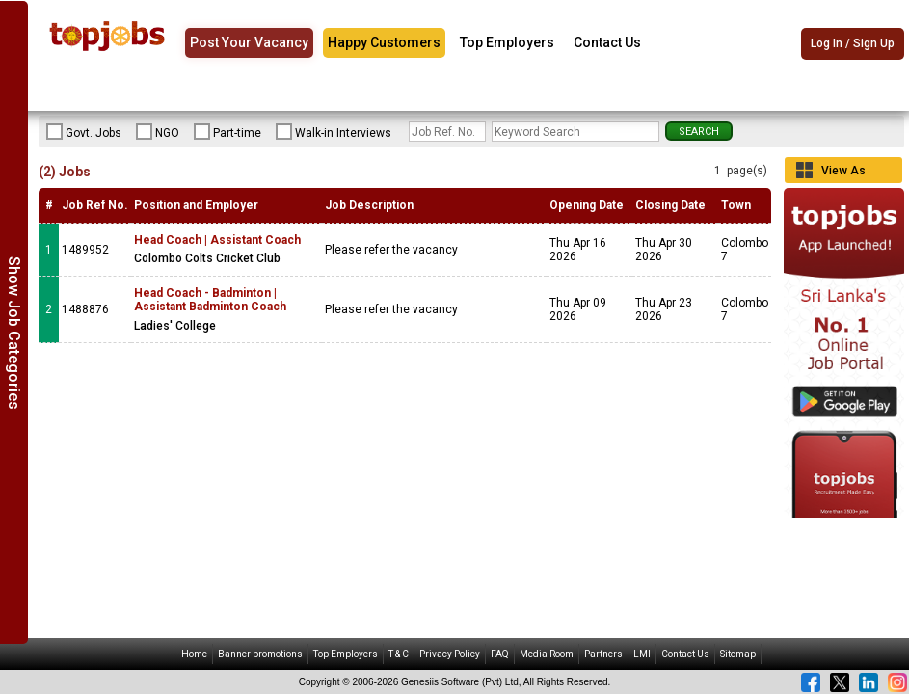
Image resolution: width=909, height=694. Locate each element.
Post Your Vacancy (249, 42)
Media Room (547, 654)
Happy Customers (384, 42)
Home (194, 654)
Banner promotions (260, 654)
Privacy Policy (449, 654)
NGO (157, 132)
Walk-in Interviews (333, 132)
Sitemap (738, 654)
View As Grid (843, 173)
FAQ (500, 654)
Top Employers (507, 42)
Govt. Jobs (83, 132)
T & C (398, 654)
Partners (603, 654)
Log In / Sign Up (853, 43)
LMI (642, 654)
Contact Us (607, 42)
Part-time (227, 132)
